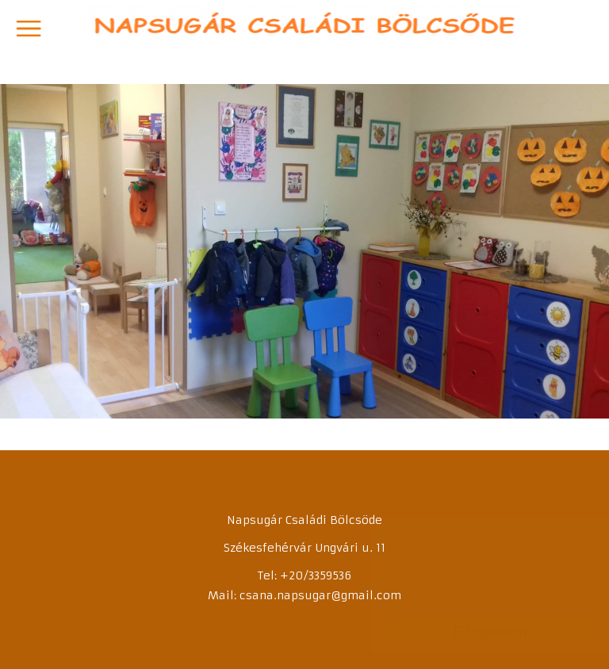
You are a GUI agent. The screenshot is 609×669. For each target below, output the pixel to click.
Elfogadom (474, 632)
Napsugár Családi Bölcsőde (305, 26)
